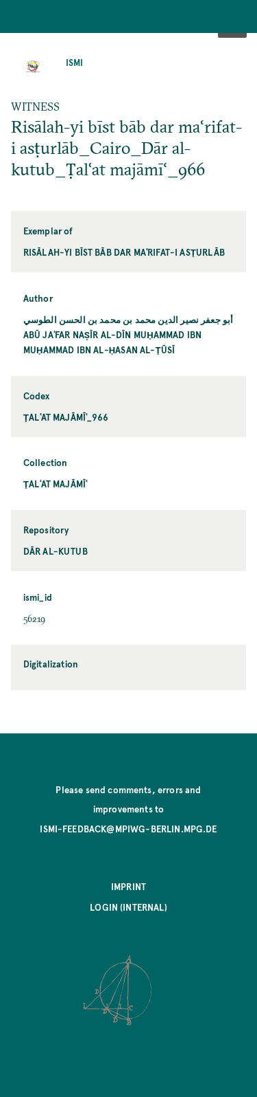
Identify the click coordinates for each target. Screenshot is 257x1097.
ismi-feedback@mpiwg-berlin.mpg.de (128, 828)
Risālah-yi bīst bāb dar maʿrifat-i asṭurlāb (124, 251)
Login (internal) (128, 906)
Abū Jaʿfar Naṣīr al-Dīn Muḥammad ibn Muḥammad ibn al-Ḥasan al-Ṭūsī (112, 342)
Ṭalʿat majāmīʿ (55, 483)
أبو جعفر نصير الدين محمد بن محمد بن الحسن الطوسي (128, 319)
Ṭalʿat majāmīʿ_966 (65, 416)
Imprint (128, 886)
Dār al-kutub (55, 550)
